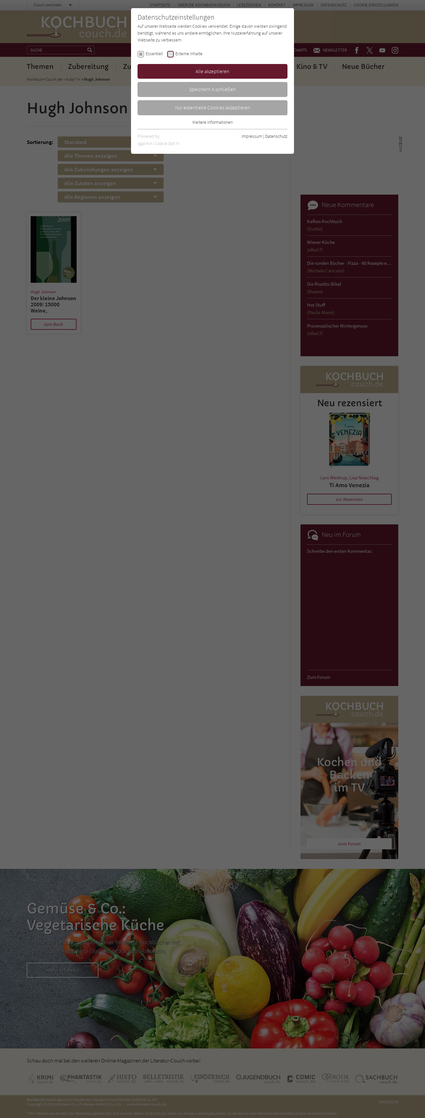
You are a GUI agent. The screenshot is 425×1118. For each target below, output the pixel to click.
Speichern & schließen (212, 89)
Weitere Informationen (212, 122)
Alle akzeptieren (212, 71)
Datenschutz (276, 136)
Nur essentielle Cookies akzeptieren (212, 107)
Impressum (252, 136)
